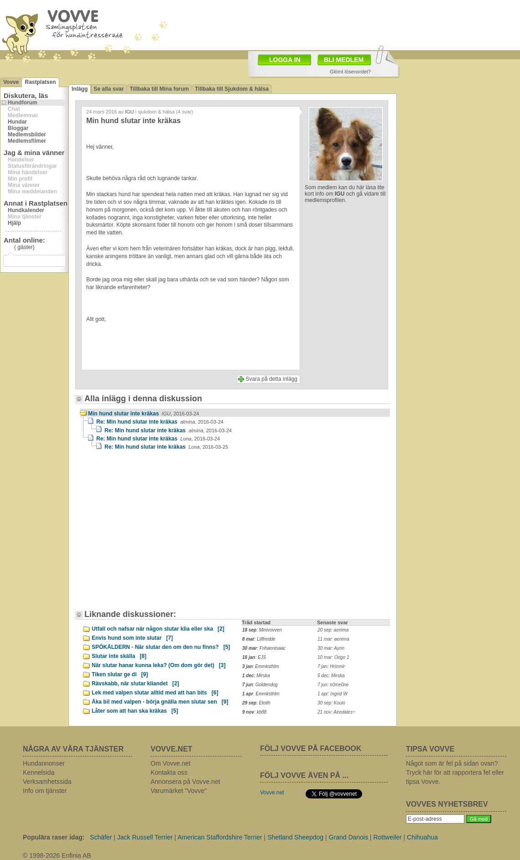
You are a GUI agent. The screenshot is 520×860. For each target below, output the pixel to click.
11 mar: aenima (333, 639)
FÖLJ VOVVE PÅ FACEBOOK (310, 748)
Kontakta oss (169, 772)
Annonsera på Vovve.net (185, 781)
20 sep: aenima (332, 629)
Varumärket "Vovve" (179, 790)
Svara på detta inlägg (271, 379)
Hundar (17, 122)
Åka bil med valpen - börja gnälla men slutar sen (160, 702)
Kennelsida (38, 772)
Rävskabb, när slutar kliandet (135, 683)
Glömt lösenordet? (350, 71)
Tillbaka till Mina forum (159, 89)
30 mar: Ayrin (330, 648)
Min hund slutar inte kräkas (143, 413)
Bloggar (18, 128)
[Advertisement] (157, 534)
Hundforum (22, 102)
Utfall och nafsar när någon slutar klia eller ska (158, 629)
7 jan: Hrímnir (331, 666)
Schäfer (101, 837)
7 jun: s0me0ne (332, 684)
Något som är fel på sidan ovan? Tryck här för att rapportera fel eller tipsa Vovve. (455, 772)
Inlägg (80, 89)
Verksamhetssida (47, 781)
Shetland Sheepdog (295, 837)
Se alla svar (109, 89)
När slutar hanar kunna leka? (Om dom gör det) (158, 665)
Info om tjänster (45, 790)
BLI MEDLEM (344, 59)
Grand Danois (348, 837)
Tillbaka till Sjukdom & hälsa (232, 89)
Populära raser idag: (53, 837)
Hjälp (14, 223)
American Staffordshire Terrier (219, 837)
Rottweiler (387, 837)
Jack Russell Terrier (145, 837)
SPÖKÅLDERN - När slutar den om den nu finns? (161, 647)
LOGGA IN (285, 59)
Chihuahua (422, 837)
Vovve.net (272, 792)
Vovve (11, 82)
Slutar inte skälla (119, 656)
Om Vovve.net (171, 763)
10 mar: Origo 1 (333, 657)
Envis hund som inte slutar (132, 638)
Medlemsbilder (27, 134)
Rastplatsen (40, 82)
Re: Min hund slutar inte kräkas (160, 422)
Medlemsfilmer (27, 141)
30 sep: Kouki (331, 702)
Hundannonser (44, 763)
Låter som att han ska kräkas (135, 711)
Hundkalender (26, 210)
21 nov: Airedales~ (336, 712)
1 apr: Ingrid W (332, 693)
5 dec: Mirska (330, 675)
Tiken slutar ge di (120, 674)
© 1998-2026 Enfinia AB (57, 855)
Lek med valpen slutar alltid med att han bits (155, 692)
